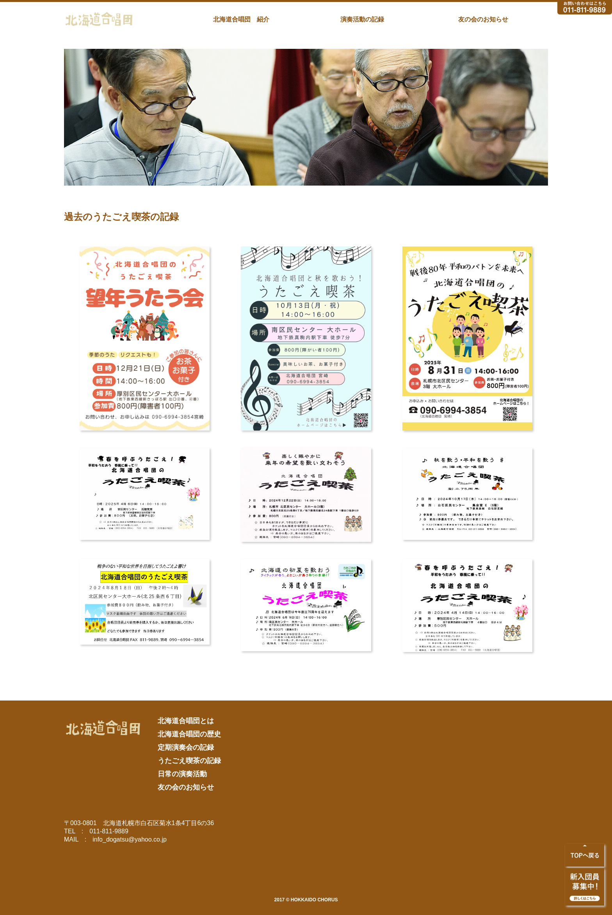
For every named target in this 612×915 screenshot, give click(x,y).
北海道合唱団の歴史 (189, 734)
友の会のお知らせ (483, 19)
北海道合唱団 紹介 (241, 19)
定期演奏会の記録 (186, 747)
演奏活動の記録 (362, 19)
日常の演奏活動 (182, 774)
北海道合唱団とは (186, 721)
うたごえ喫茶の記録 (189, 761)
